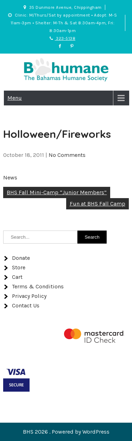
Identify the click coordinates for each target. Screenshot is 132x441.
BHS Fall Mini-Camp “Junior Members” (57, 192)
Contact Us (25, 305)
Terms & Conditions (38, 286)
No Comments (67, 155)
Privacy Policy (29, 296)
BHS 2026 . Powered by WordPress (66, 431)
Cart (17, 277)
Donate (21, 258)
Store (18, 267)
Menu (14, 97)
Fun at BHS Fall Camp (97, 203)
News (10, 177)
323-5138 (62, 38)
